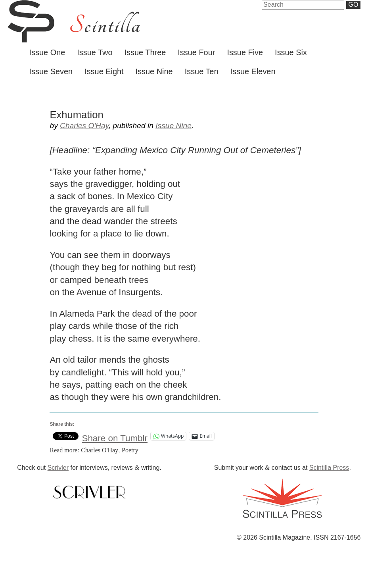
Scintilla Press (329, 467)
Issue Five (245, 52)
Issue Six (291, 52)
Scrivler (58, 467)
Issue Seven (51, 71)
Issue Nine (154, 71)
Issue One (47, 52)
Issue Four (196, 52)
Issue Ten (201, 71)
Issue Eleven (253, 71)
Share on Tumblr (115, 436)
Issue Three (145, 52)
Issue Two (94, 52)
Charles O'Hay (84, 125)
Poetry (130, 450)
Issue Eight (103, 71)
